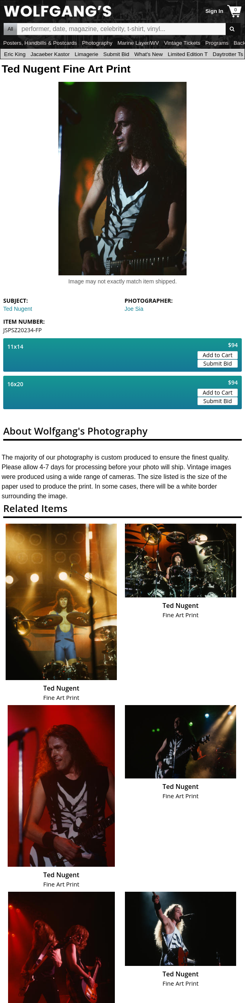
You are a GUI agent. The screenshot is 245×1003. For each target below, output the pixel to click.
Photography (97, 43)
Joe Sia (134, 309)
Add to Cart (218, 355)
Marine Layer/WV (138, 43)
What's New (148, 54)
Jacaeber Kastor (50, 54)
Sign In (214, 11)
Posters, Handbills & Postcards (40, 43)
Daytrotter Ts (228, 54)
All (10, 29)
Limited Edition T (188, 54)
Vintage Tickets (182, 43)
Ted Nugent (17, 309)
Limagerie (86, 54)
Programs (217, 43)
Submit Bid (116, 54)
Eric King (14, 54)
